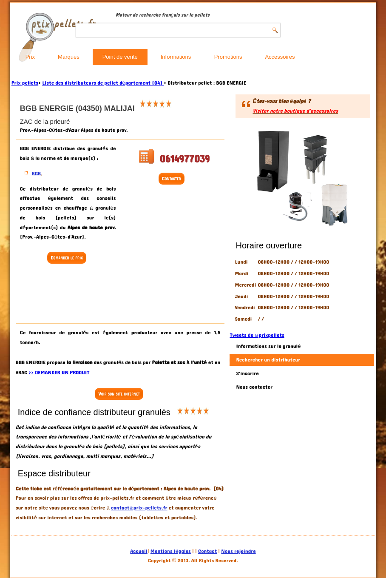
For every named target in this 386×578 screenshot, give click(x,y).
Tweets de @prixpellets (257, 335)
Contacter (171, 179)
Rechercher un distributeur (268, 360)
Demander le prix (67, 258)
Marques (68, 57)
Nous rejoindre (238, 551)
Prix (30, 57)
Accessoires (280, 57)
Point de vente (120, 57)
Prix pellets (24, 83)
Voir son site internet (118, 394)
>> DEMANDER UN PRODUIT (58, 372)
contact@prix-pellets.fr (139, 508)
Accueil (138, 551)
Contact (207, 551)
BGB (36, 173)
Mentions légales (170, 551)
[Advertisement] (88, 294)
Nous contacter (254, 387)
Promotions (228, 57)
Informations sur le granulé (268, 346)
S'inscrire (247, 373)
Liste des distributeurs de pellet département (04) (103, 83)
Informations (176, 57)
